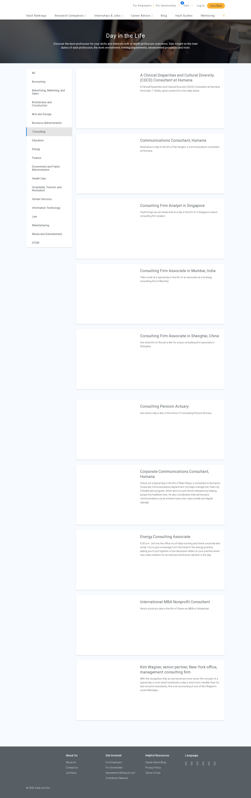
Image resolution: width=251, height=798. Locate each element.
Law (34, 216)
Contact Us (72, 767)
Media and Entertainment (47, 234)
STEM (35, 242)
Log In (201, 5)
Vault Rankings (36, 15)
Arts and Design (41, 114)
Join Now (216, 5)
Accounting (38, 81)
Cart (186, 5)
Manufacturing (40, 225)
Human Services (42, 199)
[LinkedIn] (193, 763)
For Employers (142, 5)
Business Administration (47, 123)
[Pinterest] (210, 763)
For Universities (166, 5)
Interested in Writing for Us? (120, 772)
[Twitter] (199, 763)
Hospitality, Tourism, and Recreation (47, 189)
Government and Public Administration (46, 168)
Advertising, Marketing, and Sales (48, 92)
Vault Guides (184, 15)
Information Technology (46, 208)
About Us (71, 762)
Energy (36, 149)
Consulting (38, 131)
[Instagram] (204, 763)
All (33, 73)
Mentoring (208, 15)
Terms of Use (152, 772)
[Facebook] (187, 763)
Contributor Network (117, 778)
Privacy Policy (153, 767)
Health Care (39, 178)
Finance (36, 158)
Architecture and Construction (42, 104)
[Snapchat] (216, 763)
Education (38, 140)
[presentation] (106, 98)
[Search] (224, 15)
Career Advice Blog (155, 762)
